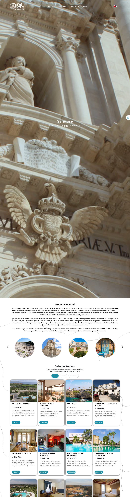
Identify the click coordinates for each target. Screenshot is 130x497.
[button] (116, 6)
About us (63, 6)
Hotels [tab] (55, 376)
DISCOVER (16, 422)
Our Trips (51, 6)
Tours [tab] (64, 376)
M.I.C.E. (85, 6)
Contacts (74, 6)
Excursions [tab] (73, 376)
